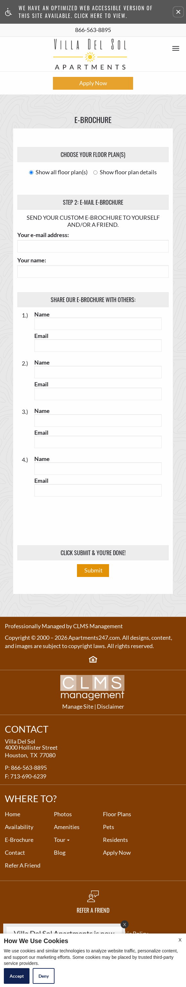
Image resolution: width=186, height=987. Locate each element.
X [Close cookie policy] (180, 939)
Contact (15, 853)
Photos (63, 814)
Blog (59, 853)
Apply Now (93, 82)
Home (12, 814)
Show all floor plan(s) (58, 172)
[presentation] (93, 518)
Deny (43, 976)
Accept (17, 976)
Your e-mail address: (43, 235)
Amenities (67, 827)
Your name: (31, 260)
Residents (115, 840)
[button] (178, 12)
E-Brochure (19, 840)
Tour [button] (62, 840)
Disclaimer (110, 706)
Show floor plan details (125, 172)
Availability (19, 827)
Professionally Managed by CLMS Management (64, 626)
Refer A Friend (22, 865)
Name (42, 314)
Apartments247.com (94, 638)
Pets (108, 827)
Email (41, 336)
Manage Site (77, 706)
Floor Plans (117, 814)
